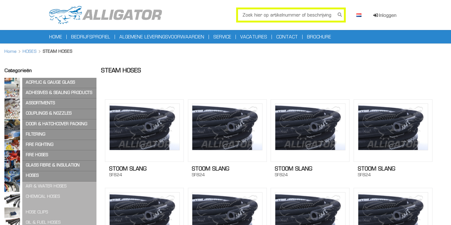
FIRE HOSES (37, 154)
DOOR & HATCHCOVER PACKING (56, 124)
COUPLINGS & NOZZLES (48, 113)
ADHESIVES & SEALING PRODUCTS (59, 92)
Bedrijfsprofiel (90, 37)
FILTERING (35, 134)
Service (222, 37)
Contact (287, 37)
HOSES (30, 51)
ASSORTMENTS (40, 103)
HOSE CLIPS (37, 212)
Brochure (319, 37)
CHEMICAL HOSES (43, 196)
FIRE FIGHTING (39, 144)
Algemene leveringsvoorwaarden (161, 37)
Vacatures (253, 37)
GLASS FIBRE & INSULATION (53, 165)
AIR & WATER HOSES (46, 186)
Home (55, 37)
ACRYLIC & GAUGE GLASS (50, 82)
